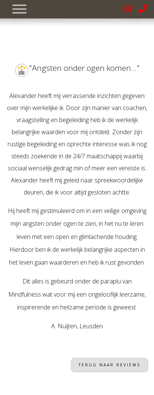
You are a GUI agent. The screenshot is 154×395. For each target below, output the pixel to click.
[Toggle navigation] (19, 7)
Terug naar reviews (109, 364)
